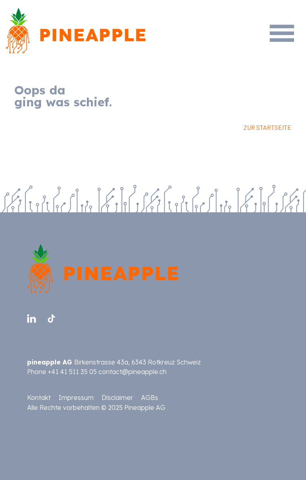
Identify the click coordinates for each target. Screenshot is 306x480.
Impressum (76, 398)
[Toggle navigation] (285, 23)
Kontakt (39, 398)
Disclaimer (117, 398)
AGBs (149, 398)
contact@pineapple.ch (132, 372)
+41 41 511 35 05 (72, 372)
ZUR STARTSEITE (267, 127)
